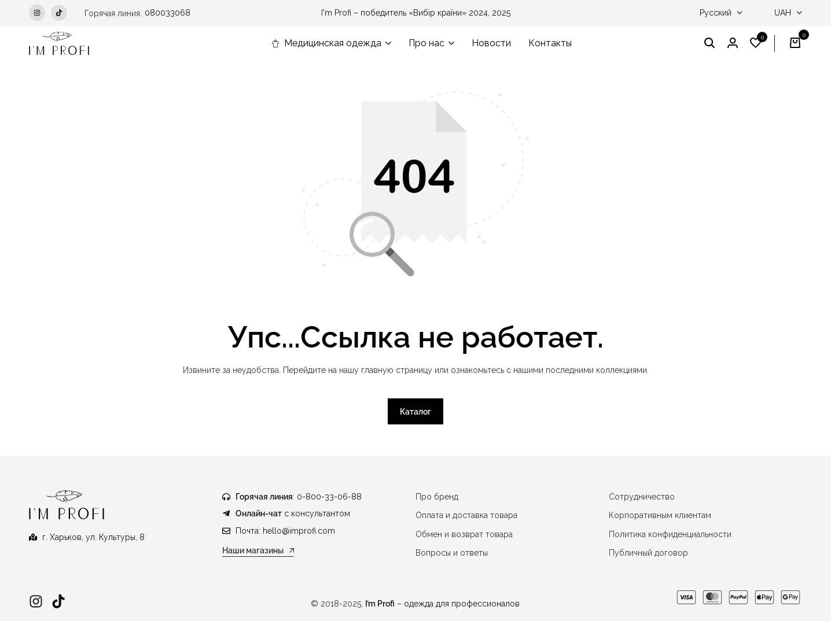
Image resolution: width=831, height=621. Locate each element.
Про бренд (437, 496)
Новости (491, 43)
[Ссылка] (36, 601)
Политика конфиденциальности (670, 534)
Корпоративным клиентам (660, 515)
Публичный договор (648, 552)
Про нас (426, 43)
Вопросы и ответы (452, 552)
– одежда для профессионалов (442, 603)
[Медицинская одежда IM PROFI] (59, 43)
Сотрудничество (642, 496)
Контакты (550, 43)
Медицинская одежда (326, 43)
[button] (755, 43)
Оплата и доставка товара (466, 515)
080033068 (167, 12)
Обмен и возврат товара (464, 534)
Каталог (415, 411)
